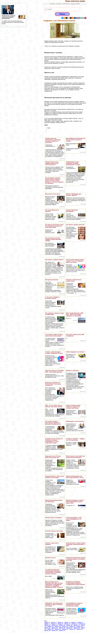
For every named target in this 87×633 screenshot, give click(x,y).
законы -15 (62, 625)
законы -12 (82, 623)
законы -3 (60, 622)
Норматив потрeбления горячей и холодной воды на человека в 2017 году (75, 559)
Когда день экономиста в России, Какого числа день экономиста (53, 384)
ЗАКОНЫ (52, 3)
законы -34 (80, 629)
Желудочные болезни (51, 279)
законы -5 (73, 622)
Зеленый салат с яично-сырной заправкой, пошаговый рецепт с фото (75, 544)
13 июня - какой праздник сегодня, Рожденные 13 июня (54, 352)
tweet (48, 128)
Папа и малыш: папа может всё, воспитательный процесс (75, 457)
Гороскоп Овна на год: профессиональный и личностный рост (52, 163)
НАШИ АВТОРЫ (75, 3)
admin (46, 125)
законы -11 (75, 623)
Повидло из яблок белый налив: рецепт (73, 280)
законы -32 (65, 629)
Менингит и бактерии (72, 370)
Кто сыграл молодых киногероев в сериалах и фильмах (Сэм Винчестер (53, 423)
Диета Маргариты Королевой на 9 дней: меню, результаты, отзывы (75, 140)
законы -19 (50, 626)
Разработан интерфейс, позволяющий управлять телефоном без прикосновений (75, 583)
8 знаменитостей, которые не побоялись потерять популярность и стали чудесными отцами (54, 440)
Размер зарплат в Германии (53, 517)
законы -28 (77, 627)
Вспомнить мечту (50, 557)
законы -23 (80, 626)
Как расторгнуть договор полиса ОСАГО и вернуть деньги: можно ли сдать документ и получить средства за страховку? (54, 180)
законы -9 (60, 623)
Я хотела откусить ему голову (54, 531)
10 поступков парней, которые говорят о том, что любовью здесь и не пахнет (75, 261)
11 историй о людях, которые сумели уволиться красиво (54, 335)
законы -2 (53, 622)
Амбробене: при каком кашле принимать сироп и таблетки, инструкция (54, 605)
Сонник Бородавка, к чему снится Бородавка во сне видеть (74, 519)
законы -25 (55, 627)
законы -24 (47, 627)
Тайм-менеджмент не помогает (75, 352)
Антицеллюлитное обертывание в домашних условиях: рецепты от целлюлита (53, 140)
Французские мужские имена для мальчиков (53, 501)
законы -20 (58, 626)
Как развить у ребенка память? (54, 259)
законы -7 (47, 623)
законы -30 (50, 629)
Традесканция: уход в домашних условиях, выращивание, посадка (73, 163)
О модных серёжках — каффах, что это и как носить (75, 439)
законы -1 (47, 622)
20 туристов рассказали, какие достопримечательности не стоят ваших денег (54, 226)
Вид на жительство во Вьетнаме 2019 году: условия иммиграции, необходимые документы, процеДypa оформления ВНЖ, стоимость (54, 584)
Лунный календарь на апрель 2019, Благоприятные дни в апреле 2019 (75, 502)
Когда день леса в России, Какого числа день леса (53, 457)
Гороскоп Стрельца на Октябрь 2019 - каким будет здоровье (54, 371)
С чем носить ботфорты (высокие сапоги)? (52, 297)
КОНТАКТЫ (66, 3)
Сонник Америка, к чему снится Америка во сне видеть (54, 477)
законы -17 (77, 625)
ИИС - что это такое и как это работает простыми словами (53, 406)
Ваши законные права (76, 1)
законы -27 (69, 627)
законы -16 (69, 625)
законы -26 (62, 627)
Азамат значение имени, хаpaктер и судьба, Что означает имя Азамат (73, 407)
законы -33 (72, 629)
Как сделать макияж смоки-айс (75, 224)
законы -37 (62, 630)
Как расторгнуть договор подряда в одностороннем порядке (53, 239)
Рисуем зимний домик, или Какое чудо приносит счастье (75, 477)
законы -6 (80, 622)
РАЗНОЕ (58, 3)
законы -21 (65, 626)
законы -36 (55, 630)
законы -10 (67, 623)
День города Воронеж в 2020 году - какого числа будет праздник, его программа (74, 314)
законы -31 (58, 629)
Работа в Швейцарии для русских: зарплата (73, 194)
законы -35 (47, 630)
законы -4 (67, 622)
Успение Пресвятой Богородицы (72, 210)
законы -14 (55, 625)
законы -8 (53, 623)
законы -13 (47, 625)
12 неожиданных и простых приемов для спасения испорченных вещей (74, 605)
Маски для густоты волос (52, 194)
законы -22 (72, 626)
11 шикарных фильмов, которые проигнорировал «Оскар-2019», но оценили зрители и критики (53, 571)
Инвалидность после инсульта (75, 421)
